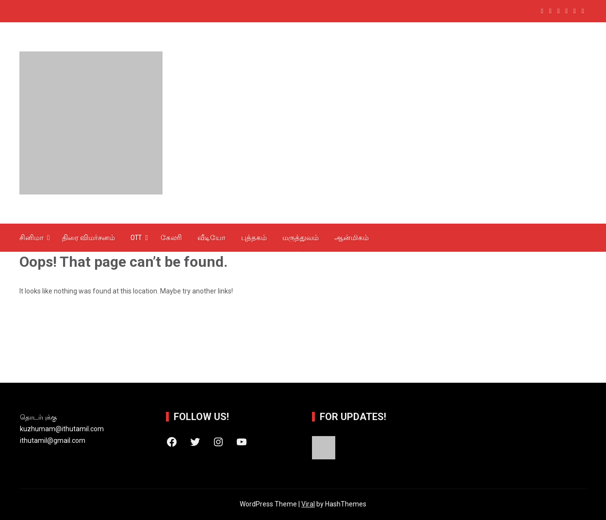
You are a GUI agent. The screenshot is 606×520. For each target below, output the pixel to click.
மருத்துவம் (300, 237)
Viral (308, 504)
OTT (136, 237)
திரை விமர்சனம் (88, 237)
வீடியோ (211, 237)
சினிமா (31, 237)
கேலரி (171, 237)
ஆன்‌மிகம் (351, 237)
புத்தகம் (254, 237)
